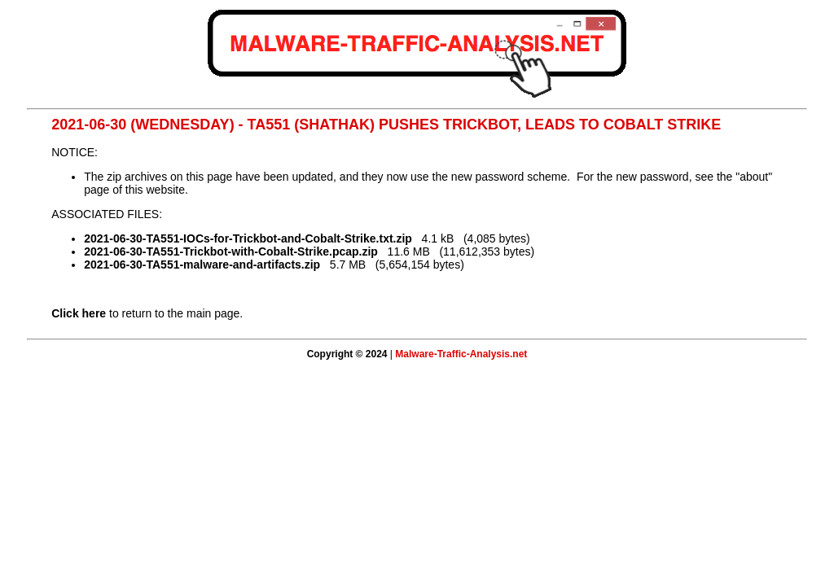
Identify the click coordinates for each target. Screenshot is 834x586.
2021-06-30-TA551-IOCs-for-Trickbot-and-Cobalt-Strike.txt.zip (248, 238)
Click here (78, 313)
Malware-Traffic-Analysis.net (461, 354)
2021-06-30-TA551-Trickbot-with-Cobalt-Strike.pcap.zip (231, 251)
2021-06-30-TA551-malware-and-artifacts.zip (202, 264)
